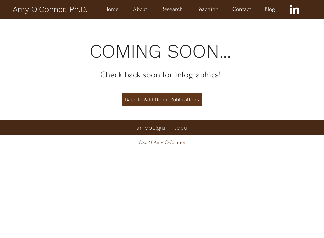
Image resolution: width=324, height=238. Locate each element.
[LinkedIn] (294, 9)
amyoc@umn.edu (162, 127)
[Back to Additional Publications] (162, 99)
